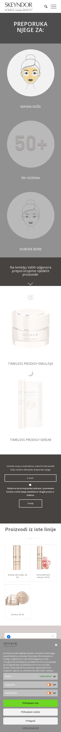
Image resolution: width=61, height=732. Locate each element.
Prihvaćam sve (30, 703)
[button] (56, 645)
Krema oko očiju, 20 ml (17, 575)
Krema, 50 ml (17, 614)
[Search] (44, 6)
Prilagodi (30, 720)
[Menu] (51, 6)
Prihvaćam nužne (30, 712)
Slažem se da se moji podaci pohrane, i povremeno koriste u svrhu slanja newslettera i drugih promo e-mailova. (31, 492)
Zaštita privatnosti (30, 728)
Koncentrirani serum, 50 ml (43, 575)
